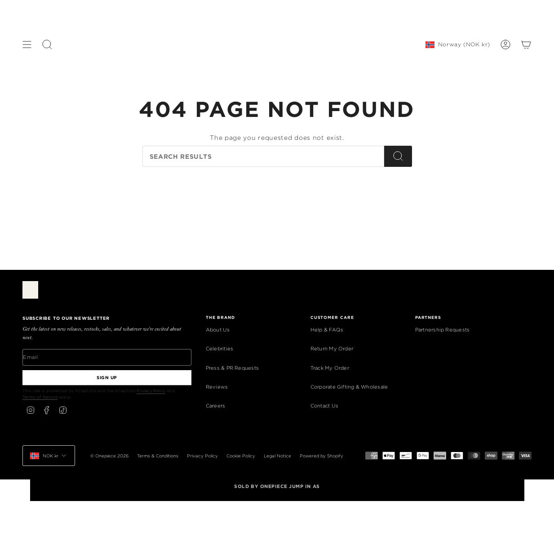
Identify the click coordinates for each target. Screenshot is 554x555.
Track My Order (329, 368)
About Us (218, 329)
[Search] (398, 156)
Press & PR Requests (232, 368)
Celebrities (219, 348)
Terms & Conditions (157, 455)
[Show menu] (27, 44)
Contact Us (324, 405)
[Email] (106, 357)
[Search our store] (263, 156)
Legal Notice (277, 455)
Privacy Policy (151, 391)
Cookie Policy (240, 455)
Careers (216, 405)
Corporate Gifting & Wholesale (349, 386)
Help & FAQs (326, 329)
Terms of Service (40, 397)
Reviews (217, 386)
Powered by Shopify (321, 455)
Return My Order (331, 348)
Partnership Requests (442, 329)
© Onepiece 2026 (109, 455)
